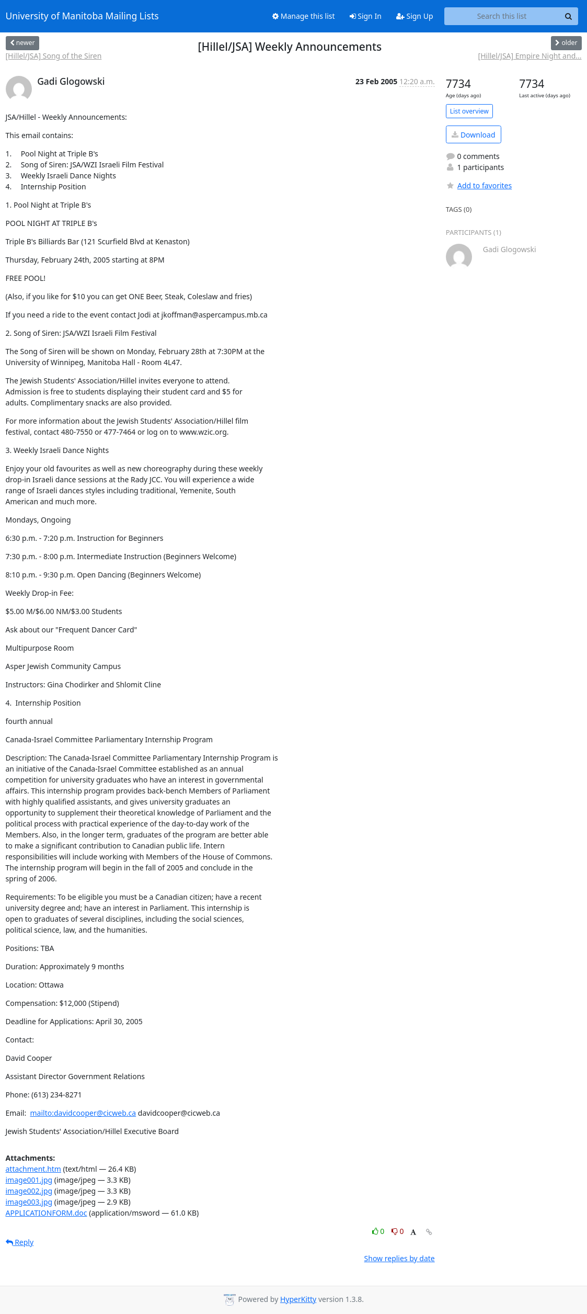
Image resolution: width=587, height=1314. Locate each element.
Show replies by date (399, 1258)
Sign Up (414, 16)
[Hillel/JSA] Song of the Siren (54, 56)
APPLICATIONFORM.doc (46, 1213)
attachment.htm (33, 1169)
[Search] (568, 16)
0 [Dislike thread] (398, 1231)
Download (473, 135)
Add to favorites (479, 185)
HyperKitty (298, 1299)
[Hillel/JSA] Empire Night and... (530, 56)
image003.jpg (29, 1202)
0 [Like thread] (379, 1231)
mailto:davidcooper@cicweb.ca (83, 1113)
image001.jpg (29, 1180)
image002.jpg (29, 1191)
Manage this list (303, 16)
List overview (469, 111)
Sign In (366, 16)
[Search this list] (502, 16)
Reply (20, 1242)
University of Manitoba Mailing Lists (82, 16)
